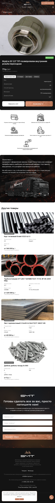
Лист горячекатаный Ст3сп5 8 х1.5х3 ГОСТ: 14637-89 (24, 323)
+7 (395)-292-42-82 (48, 3)
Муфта (6, 12)
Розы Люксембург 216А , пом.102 (27, 487)
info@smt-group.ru (27, 476)
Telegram (24, 470)
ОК (19, 499)
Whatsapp (30, 470)
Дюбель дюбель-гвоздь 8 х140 (16, 366)
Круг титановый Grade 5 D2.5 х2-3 (17, 236)
